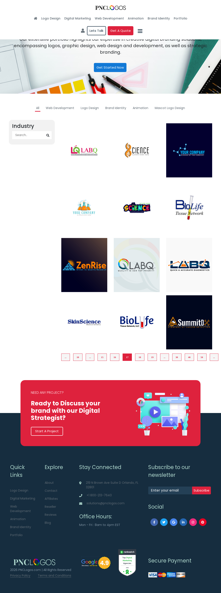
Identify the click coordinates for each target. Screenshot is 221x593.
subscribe (201, 490)
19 (152, 357)
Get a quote (120, 30)
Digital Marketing (77, 18)
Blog (48, 523)
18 (140, 357)
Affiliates (51, 499)
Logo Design (50, 18)
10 (78, 357)
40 (189, 357)
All (37, 108)
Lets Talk (96, 30)
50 (202, 357)
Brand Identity (159, 18)
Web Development (109, 18)
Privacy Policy (20, 575)
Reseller (50, 507)
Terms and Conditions (54, 575)
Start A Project (47, 431)
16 (115, 357)
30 (177, 357)
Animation (136, 18)
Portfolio (180, 18)
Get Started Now (110, 67)
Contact (51, 491)
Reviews (51, 515)
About (49, 483)
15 (102, 357)
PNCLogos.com (29, 570)
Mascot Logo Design (170, 108)
